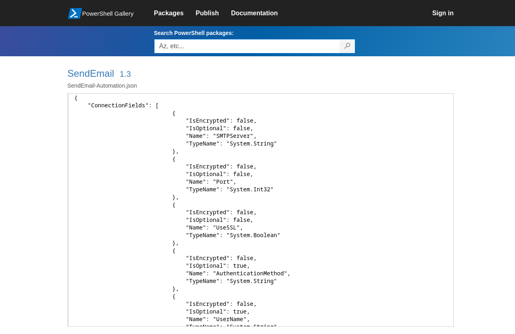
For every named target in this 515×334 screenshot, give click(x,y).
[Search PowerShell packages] (347, 46)
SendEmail (91, 73)
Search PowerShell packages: (194, 33)
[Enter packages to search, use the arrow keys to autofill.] (247, 46)
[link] (175, 13)
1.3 (125, 74)
